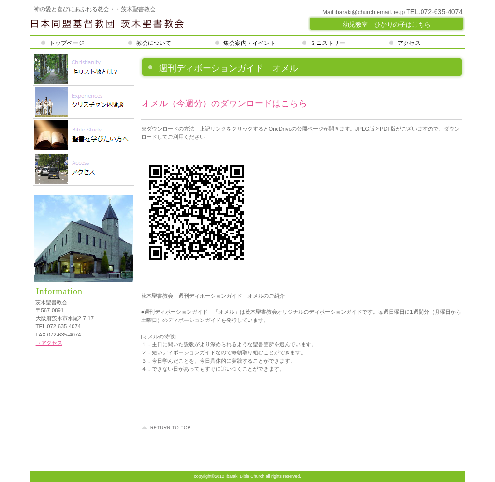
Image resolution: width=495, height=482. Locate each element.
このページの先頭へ (167, 428)
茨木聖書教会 (146, 24)
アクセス (83, 169)
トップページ (69, 43)
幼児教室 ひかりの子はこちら (387, 24)
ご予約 (83, 135)
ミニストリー (327, 43)
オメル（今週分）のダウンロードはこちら (224, 103)
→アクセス (49, 343)
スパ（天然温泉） (83, 102)
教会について (153, 43)
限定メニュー (83, 69)
